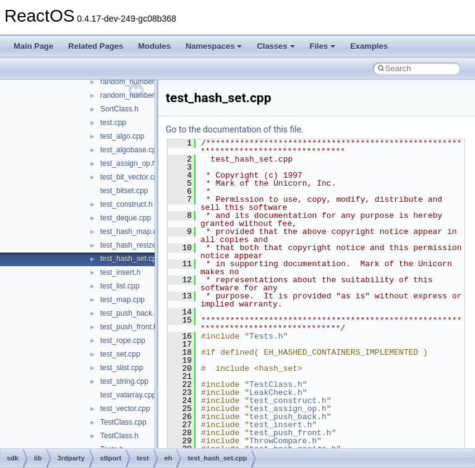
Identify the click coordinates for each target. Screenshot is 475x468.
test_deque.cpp (125, 218)
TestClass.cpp (123, 422)
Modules (154, 46)
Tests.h (266, 336)
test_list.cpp (119, 286)
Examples (369, 46)
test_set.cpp (120, 354)
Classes (275, 46)
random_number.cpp (134, 81)
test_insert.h (120, 272)
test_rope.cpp (122, 340)
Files (323, 46)
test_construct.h (126, 204)
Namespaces (214, 46)
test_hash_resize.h (131, 245)
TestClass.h (119, 435)
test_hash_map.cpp (132, 231)
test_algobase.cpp (130, 149)
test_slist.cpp (121, 367)
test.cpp (113, 122)
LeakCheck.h (275, 392)
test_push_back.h (129, 313)
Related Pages (95, 46)
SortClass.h (119, 109)
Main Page (33, 46)
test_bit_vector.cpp (131, 177)
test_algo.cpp (122, 136)
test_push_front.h (129, 327)
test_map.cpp (122, 299)
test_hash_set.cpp (130, 258)
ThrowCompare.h (283, 440)
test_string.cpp (124, 381)
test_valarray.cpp (128, 395)
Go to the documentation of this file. (235, 129)
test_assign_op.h (128, 163)
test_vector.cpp (125, 408)
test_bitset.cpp (124, 190)
